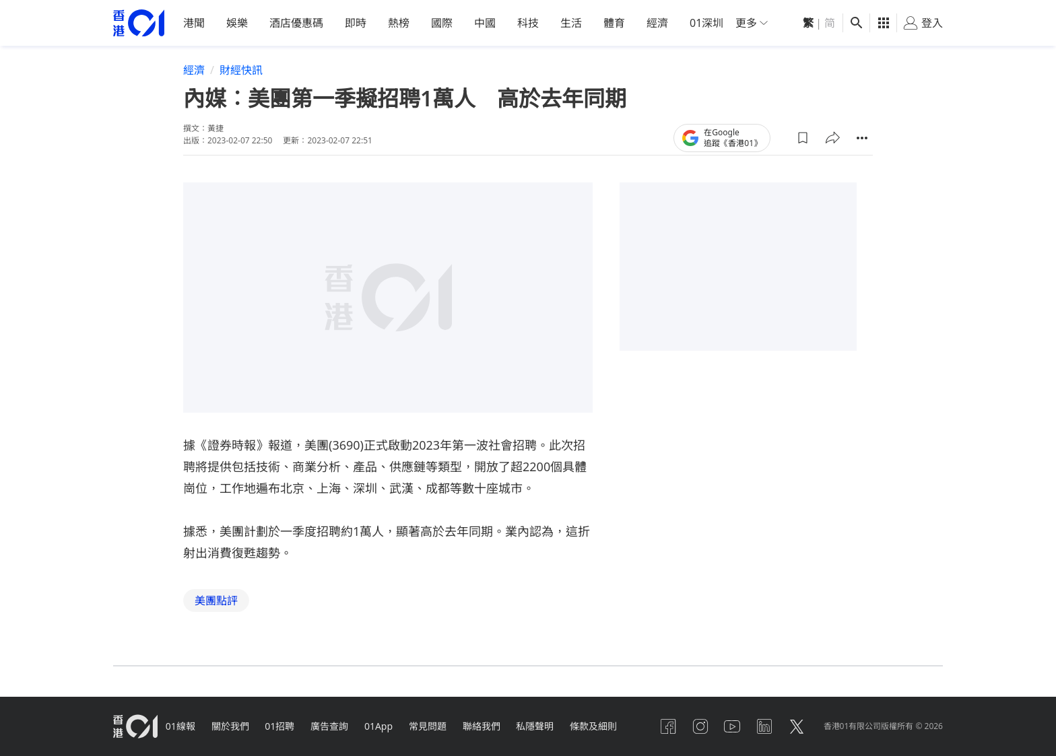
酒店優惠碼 (296, 22)
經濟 (657, 22)
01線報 (180, 726)
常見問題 (428, 726)
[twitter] (797, 726)
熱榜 (398, 22)
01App (379, 726)
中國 (485, 22)
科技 (528, 22)
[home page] (138, 23)
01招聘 (280, 726)
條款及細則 (594, 726)
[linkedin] (764, 726)
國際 (442, 22)
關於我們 (230, 726)
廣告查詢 (330, 726)
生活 (571, 22)
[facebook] (667, 726)
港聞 (194, 22)
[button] (803, 137)
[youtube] (732, 726)
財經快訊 (241, 70)
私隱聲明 (536, 726)
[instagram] (700, 726)
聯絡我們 (482, 726)
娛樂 (237, 22)
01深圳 (706, 22)
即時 (355, 22)
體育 (614, 22)
